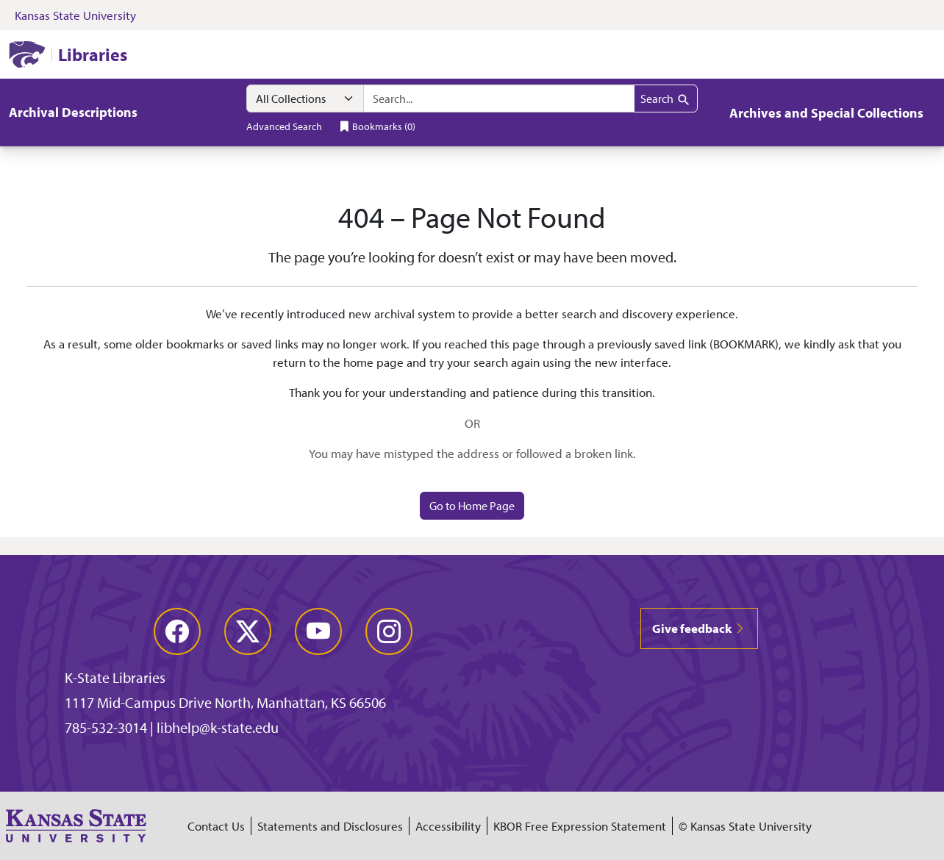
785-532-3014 (106, 727)
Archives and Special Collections (826, 112)
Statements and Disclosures (330, 826)
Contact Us (216, 826)
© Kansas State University (745, 826)
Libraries (92, 54)
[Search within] (305, 98)
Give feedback (699, 628)
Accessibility (448, 826)
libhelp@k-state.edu (218, 727)
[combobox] (499, 98)
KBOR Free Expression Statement (579, 826)
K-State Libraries (115, 677)
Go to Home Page (472, 505)
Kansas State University (75, 15)
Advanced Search (284, 126)
